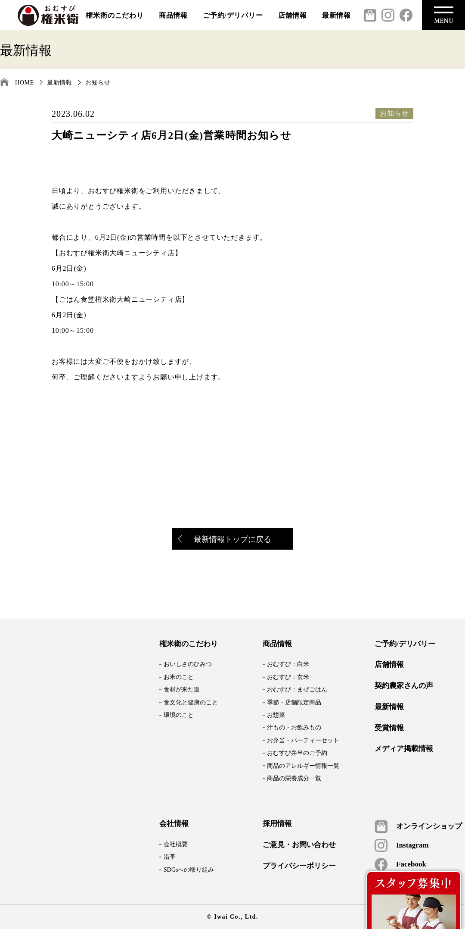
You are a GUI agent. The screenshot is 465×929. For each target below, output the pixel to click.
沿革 (170, 857)
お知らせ (98, 82)
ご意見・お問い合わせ (299, 845)
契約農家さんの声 (404, 686)
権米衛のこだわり (114, 15)
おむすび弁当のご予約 (297, 753)
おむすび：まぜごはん (297, 689)
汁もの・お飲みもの (294, 727)
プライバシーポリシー (299, 866)
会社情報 (174, 824)
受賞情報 (389, 728)
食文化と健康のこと (191, 702)
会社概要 (176, 844)
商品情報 (173, 15)
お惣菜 (276, 715)
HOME (24, 82)
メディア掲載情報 (404, 749)
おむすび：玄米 (288, 677)
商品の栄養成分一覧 (294, 778)
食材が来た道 (182, 689)
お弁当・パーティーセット (303, 740)
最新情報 (336, 15)
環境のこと (179, 715)
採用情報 (277, 824)
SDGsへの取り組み (189, 869)
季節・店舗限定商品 (294, 702)
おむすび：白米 (288, 664)
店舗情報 (292, 15)
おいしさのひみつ (188, 664)
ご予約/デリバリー (233, 15)
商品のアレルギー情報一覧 (303, 766)
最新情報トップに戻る (225, 540)
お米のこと (179, 677)
